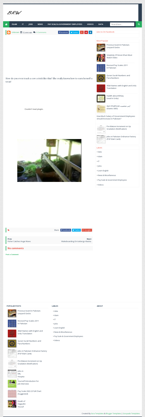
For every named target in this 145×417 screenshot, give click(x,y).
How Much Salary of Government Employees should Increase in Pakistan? (116, 117)
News (40, 24)
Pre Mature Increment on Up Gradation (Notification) (119, 127)
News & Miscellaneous (107, 175)
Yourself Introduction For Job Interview (28, 382)
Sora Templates (97, 413)
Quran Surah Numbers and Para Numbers (118, 76)
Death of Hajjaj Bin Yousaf (22, 404)
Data (100, 24)
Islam (14, 24)
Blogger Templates (113, 413)
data (100, 152)
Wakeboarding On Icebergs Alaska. (76, 241)
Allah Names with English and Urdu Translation (30, 332)
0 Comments (41, 32)
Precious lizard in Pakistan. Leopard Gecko (118, 46)
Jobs (100, 166)
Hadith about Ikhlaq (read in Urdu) (115, 97)
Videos (90, 24)
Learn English (103, 170)
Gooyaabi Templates (131, 413)
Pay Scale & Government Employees (65, 24)
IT (23, 24)
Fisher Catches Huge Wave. (19, 241)
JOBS (31, 24)
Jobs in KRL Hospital (21, 375)
